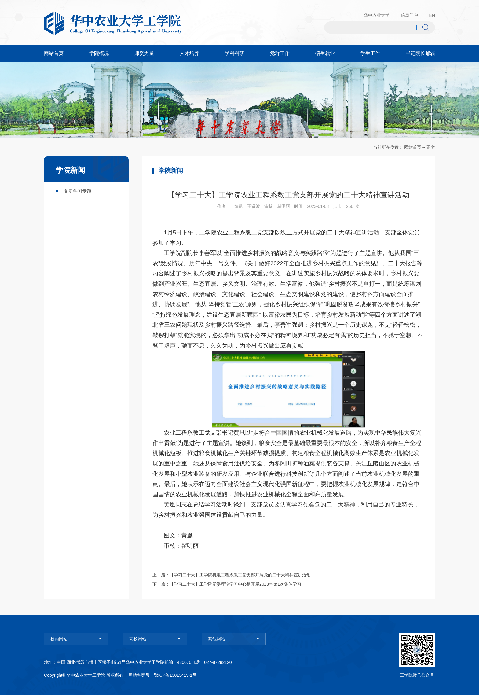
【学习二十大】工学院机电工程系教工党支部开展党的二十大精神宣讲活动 (240, 574)
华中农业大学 (376, 15)
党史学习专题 (77, 190)
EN (432, 15)
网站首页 (412, 147)
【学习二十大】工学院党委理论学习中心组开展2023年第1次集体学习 (235, 584)
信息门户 (409, 15)
